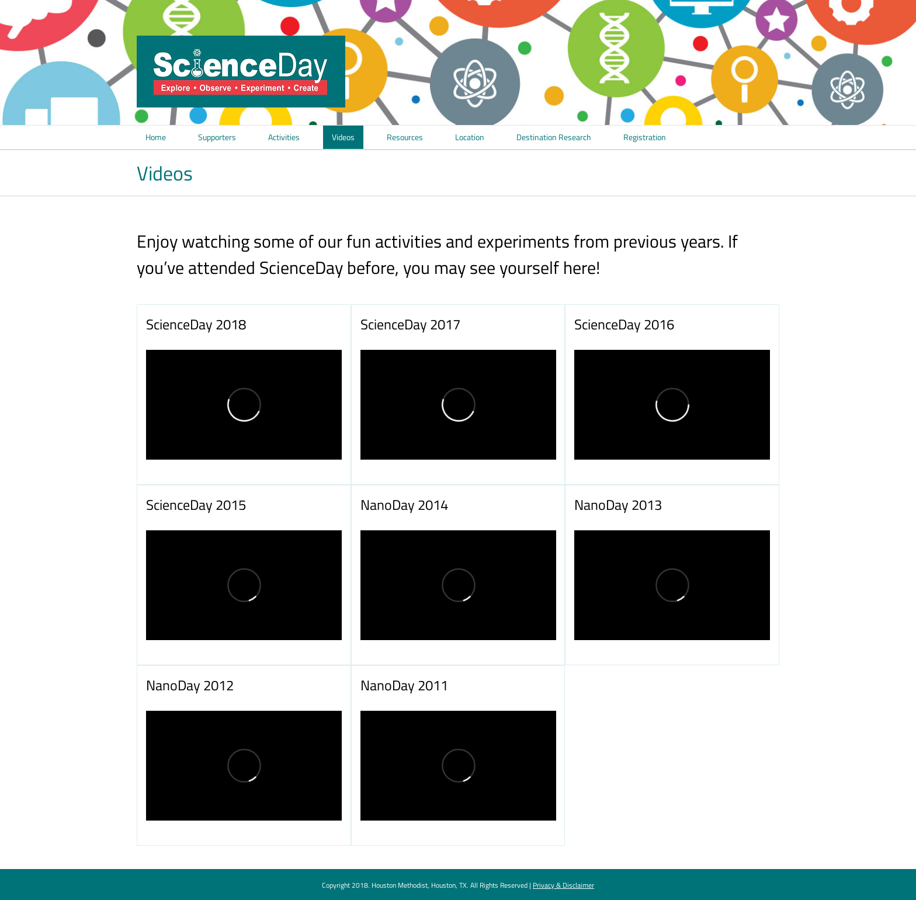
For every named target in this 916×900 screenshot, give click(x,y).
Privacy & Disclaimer (563, 885)
